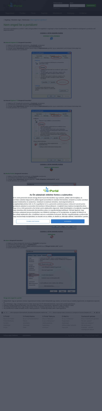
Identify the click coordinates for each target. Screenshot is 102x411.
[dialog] (51, 205)
